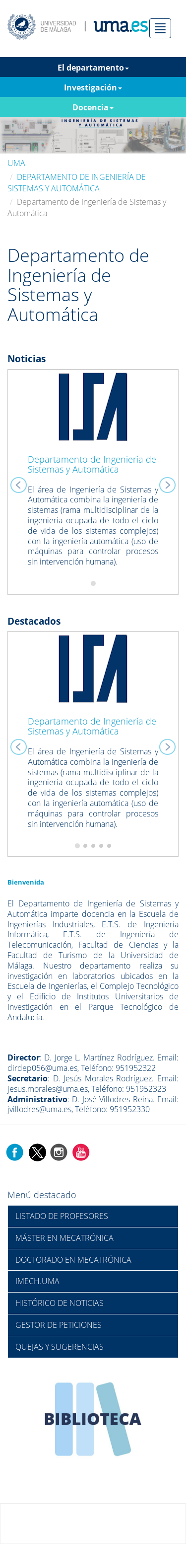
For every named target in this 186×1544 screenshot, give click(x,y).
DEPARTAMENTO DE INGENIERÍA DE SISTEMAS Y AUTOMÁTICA (76, 182)
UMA (16, 163)
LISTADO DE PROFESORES (61, 1216)
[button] (20, 482)
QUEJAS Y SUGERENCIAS (59, 1346)
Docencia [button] (93, 107)
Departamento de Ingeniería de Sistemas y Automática (92, 464)
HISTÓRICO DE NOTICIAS (59, 1303)
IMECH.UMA (37, 1281)
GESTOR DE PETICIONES (58, 1324)
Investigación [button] (93, 87)
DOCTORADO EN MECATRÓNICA (73, 1259)
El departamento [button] (93, 67)
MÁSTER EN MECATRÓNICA (64, 1237)
